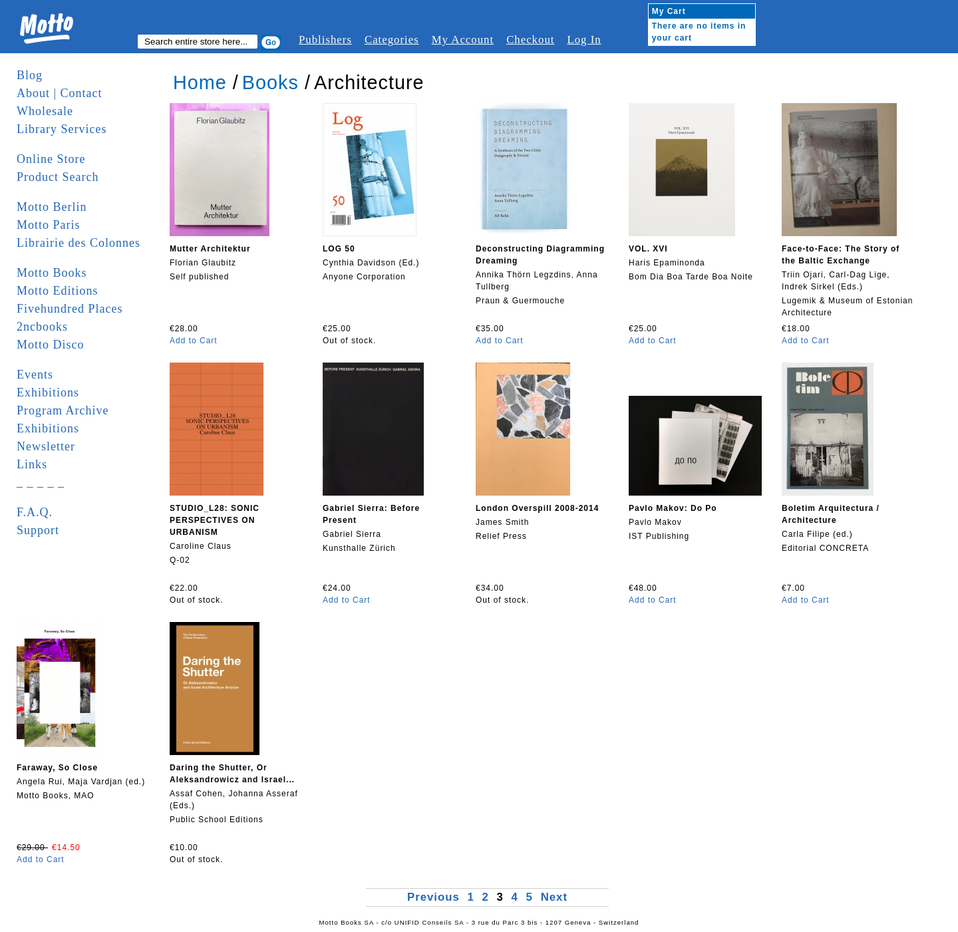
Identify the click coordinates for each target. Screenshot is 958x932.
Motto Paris (48, 225)
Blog (30, 75)
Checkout (530, 39)
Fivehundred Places (69, 308)
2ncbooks (42, 326)
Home (200, 82)
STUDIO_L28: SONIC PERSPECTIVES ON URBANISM (214, 520)
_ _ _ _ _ (41, 482)
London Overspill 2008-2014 (537, 508)
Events (35, 374)
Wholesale (45, 111)
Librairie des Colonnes (78, 242)
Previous (435, 897)
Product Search (57, 177)
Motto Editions (57, 290)
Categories (392, 39)
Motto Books (52, 272)
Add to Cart (194, 340)
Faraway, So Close (57, 767)
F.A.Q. (35, 512)
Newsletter (46, 446)
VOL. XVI (648, 248)
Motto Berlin (52, 207)
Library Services (61, 129)
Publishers (325, 39)
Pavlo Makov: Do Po (673, 508)
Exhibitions (48, 392)
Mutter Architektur (210, 248)
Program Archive (62, 410)
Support (38, 530)
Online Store (51, 159)
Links (32, 464)
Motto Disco (50, 344)
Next (554, 897)
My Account (463, 39)
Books (270, 82)
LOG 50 (339, 248)
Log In (584, 39)
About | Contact (59, 93)
